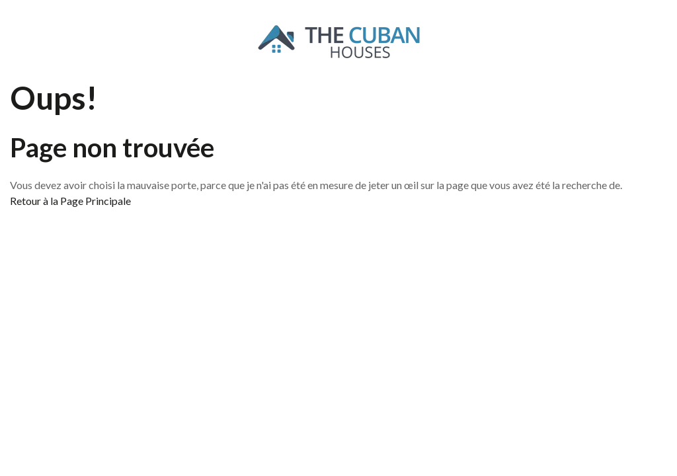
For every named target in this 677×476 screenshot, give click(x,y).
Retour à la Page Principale (70, 200)
